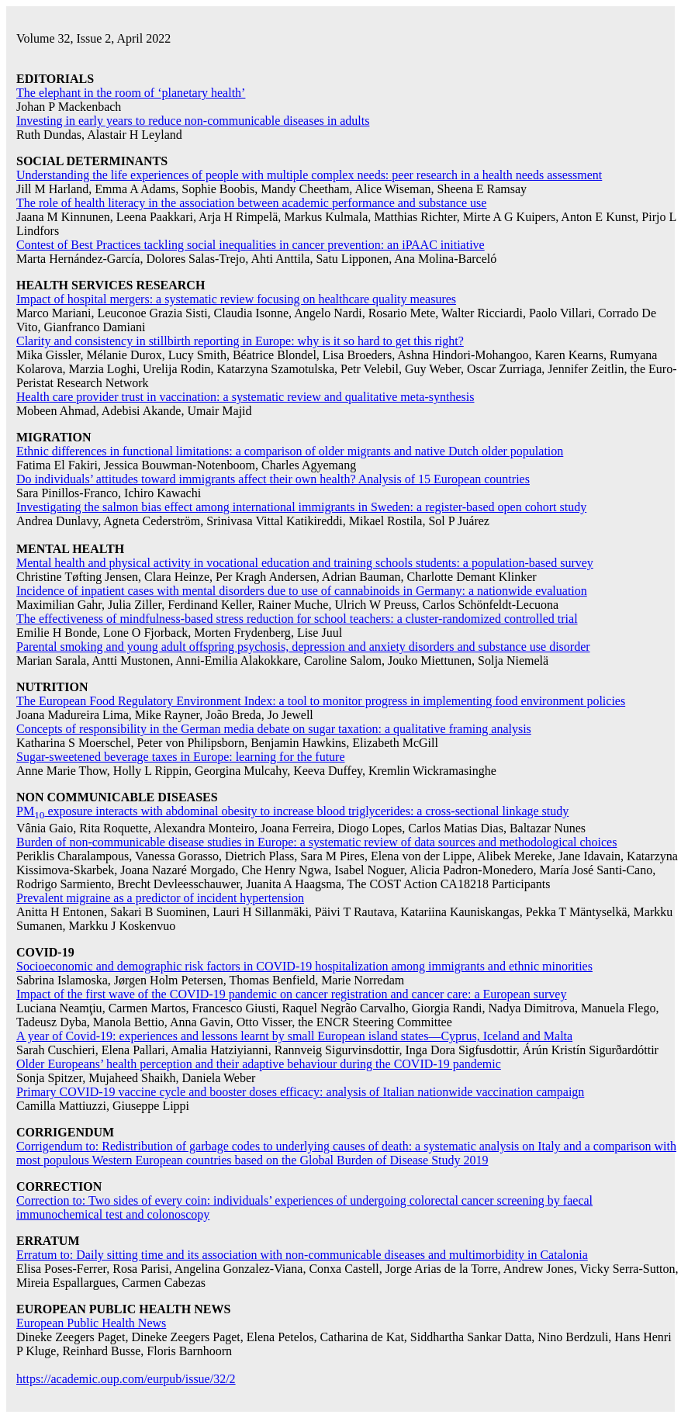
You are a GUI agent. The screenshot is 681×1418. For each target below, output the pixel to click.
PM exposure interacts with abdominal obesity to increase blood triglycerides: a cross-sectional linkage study (292, 811)
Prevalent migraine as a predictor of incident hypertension (160, 897)
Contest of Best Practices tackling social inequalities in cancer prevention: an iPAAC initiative (250, 244)
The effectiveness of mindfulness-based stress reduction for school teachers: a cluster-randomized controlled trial (297, 618)
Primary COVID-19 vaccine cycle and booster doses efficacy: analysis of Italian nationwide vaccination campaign (300, 1091)
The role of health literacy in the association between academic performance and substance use (251, 202)
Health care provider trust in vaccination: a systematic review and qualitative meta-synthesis (245, 396)
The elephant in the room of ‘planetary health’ (130, 92)
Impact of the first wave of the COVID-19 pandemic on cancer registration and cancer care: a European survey (291, 994)
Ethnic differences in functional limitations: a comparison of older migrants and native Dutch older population (289, 451)
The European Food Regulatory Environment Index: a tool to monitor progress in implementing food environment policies (320, 700)
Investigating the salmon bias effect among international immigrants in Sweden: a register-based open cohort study (301, 507)
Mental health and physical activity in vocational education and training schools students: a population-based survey (304, 562)
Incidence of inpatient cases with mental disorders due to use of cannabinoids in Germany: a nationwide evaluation (301, 590)
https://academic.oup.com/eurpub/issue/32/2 (126, 1378)
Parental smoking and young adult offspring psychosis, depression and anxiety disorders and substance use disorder (303, 646)
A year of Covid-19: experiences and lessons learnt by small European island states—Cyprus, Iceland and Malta (294, 1036)
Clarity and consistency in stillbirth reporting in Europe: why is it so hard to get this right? (240, 341)
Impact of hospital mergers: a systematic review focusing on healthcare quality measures (236, 299)
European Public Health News (91, 1323)
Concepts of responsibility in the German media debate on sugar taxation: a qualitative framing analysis (273, 728)
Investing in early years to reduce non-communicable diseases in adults (192, 120)
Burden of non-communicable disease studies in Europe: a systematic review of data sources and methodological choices (316, 842)
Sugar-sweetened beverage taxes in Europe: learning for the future (180, 756)
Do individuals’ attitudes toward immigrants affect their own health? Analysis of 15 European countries (273, 479)
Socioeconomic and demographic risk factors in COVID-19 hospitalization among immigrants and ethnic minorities (304, 966)
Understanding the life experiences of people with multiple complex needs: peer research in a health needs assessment (309, 175)
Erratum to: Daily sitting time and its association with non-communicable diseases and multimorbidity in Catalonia (302, 1254)
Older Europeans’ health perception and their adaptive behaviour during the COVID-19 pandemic (258, 1063)
